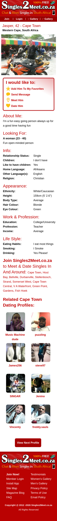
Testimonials (38, 474)
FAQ (9, 497)
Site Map (11, 488)
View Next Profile (28, 442)
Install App (12, 483)
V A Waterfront (22, 286)
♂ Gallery (47, 19)
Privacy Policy (39, 488)
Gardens (8, 290)
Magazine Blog (15, 492)
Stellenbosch (43, 277)
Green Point (39, 286)
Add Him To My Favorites (27, 88)
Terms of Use (39, 492)
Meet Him (17, 100)
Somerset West (22, 281)
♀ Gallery (32, 19)
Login (19, 19)
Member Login (15, 478)
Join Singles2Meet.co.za (27, 260)
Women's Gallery (41, 478)
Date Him (17, 106)
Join (6, 19)
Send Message (20, 94)
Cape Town (34, 272)
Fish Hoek (21, 290)
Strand (7, 281)
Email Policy (38, 497)
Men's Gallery (39, 483)
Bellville (13, 277)
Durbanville (26, 277)
